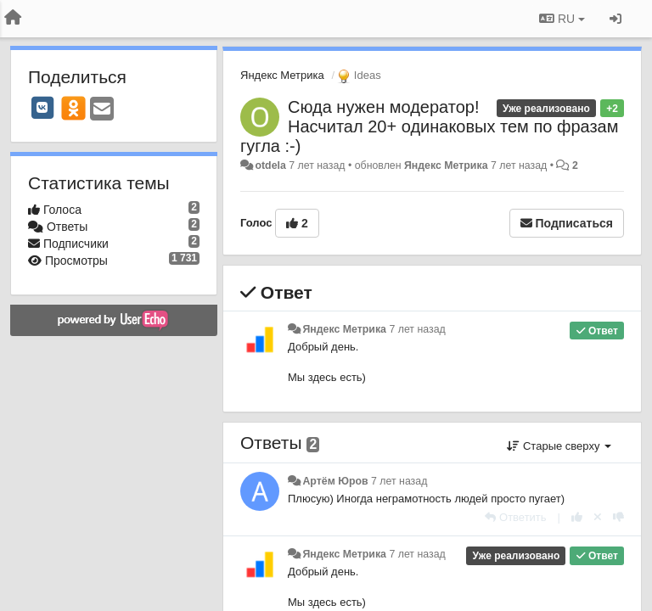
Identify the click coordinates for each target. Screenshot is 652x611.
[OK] (73, 108)
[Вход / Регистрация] (615, 18)
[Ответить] (515, 517)
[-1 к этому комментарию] (618, 517)
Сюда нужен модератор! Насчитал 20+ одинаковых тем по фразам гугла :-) (429, 126)
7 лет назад (417, 329)
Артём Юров (335, 481)
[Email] (102, 110)
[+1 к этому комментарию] (576, 517)
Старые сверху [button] (559, 446)
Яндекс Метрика (282, 75)
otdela (270, 165)
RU (562, 18)
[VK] (42, 108)
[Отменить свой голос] (597, 517)
